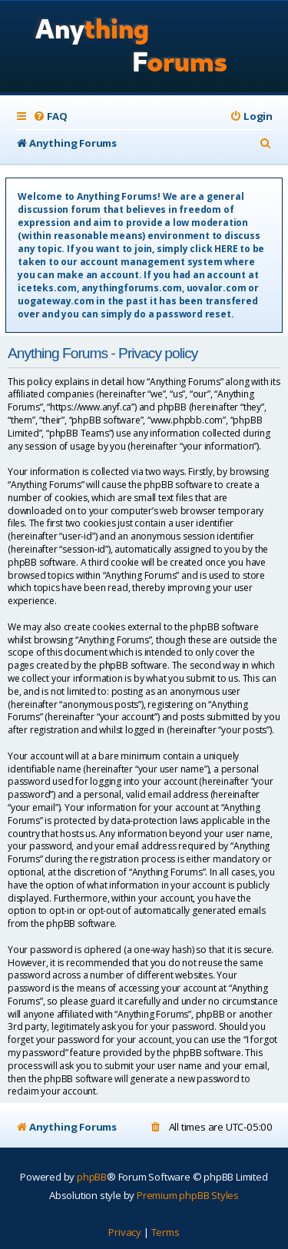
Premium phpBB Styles (188, 1195)
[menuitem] (50, 116)
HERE (225, 248)
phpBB (92, 1177)
